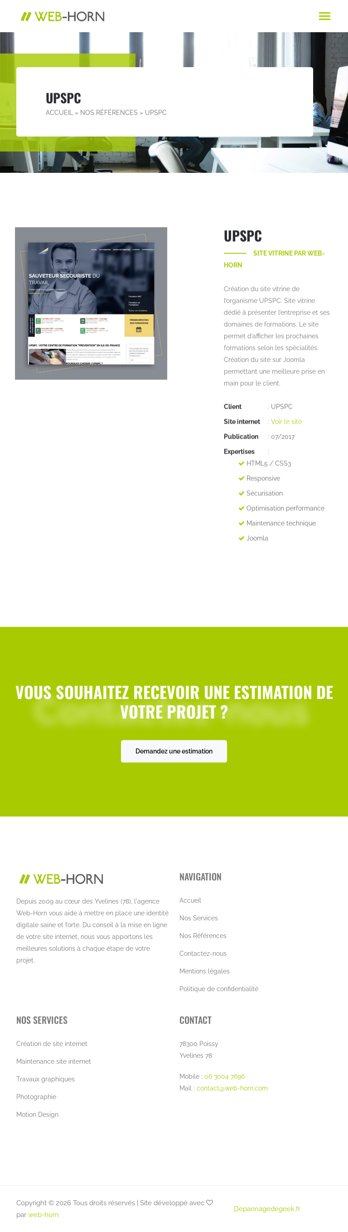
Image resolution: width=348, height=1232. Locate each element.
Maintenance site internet (53, 1061)
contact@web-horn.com (232, 1088)
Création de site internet (51, 1043)
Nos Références (109, 113)
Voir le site (286, 426)
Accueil (59, 113)
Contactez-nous (203, 953)
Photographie (36, 1096)
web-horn (43, 1215)
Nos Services (198, 918)
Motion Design (37, 1114)
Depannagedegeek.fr (267, 1209)
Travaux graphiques (45, 1079)
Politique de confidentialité (218, 988)
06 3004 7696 (224, 1076)
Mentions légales (204, 971)
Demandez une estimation (174, 754)
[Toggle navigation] (324, 17)
